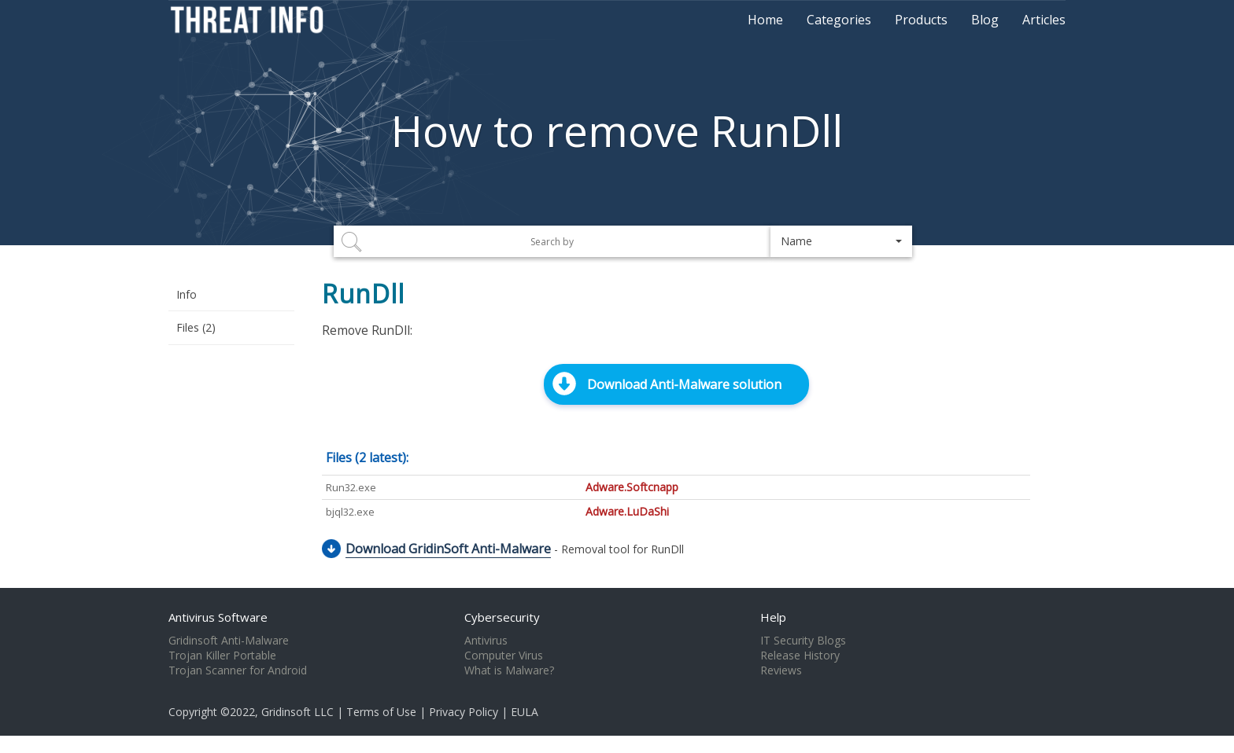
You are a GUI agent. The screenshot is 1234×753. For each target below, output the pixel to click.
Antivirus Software (218, 617)
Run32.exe (351, 487)
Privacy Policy (463, 711)
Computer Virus (503, 655)
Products (921, 19)
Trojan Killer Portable (222, 655)
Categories (839, 19)
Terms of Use (381, 711)
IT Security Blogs (803, 640)
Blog (985, 19)
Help (773, 617)
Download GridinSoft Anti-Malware (448, 548)
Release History (800, 655)
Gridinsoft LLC (297, 711)
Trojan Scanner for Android (237, 670)
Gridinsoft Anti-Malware (228, 640)
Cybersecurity (502, 617)
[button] (841, 241)
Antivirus (486, 640)
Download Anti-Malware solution (684, 384)
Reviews (781, 670)
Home (765, 19)
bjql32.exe (350, 512)
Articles (1044, 19)
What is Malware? (509, 670)
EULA (524, 711)
